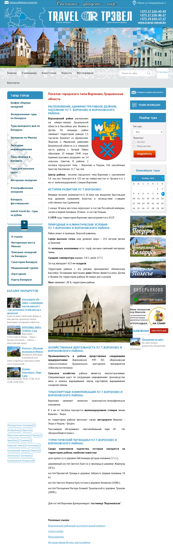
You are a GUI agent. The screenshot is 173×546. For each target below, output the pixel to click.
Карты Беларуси (21, 279)
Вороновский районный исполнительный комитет (77, 525)
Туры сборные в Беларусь (20, 158)
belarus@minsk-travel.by (23, 2)
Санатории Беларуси (24, 262)
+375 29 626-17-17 (153, 19)
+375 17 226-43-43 (153, 11)
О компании (29, 73)
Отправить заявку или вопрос (150, 92)
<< (134, 178)
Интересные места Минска (23, 244)
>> (162, 178)
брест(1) (27, 430)
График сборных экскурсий (21, 104)
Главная (12, 73)
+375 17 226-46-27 (153, 15)
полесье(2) (13, 455)
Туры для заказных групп (22, 170)
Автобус (139, 142)
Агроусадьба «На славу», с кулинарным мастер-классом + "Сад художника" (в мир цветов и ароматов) (25, 306)
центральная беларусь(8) (21, 460)
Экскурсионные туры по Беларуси (24, 116)
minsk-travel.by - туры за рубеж (24, 213)
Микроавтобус (142, 146)
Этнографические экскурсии (22, 189)
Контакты (13, 82)
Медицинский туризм (24, 268)
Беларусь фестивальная (20, 201)
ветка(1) (37, 435)
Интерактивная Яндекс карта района (69, 542)
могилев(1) (34, 445)
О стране (17, 236)
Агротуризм (18, 273)
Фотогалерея (85, 73)
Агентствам (49, 73)
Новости (66, 73)
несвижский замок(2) (19, 450)
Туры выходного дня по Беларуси (25, 127)
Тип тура (137, 126)
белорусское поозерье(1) (21, 425)
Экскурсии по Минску (24, 137)
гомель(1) (26, 440)
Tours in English (149, 105)
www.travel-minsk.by (152, 22)
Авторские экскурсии (24, 180)
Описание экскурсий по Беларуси (23, 254)
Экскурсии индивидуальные (21, 147)
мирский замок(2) (17, 445)
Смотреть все (159, 330)
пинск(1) (36, 450)
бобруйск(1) (14, 430)
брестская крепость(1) (19, 435)
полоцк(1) (27, 455)
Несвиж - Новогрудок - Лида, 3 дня (32, 372)
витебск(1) (13, 440)
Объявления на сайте (152, 339)
